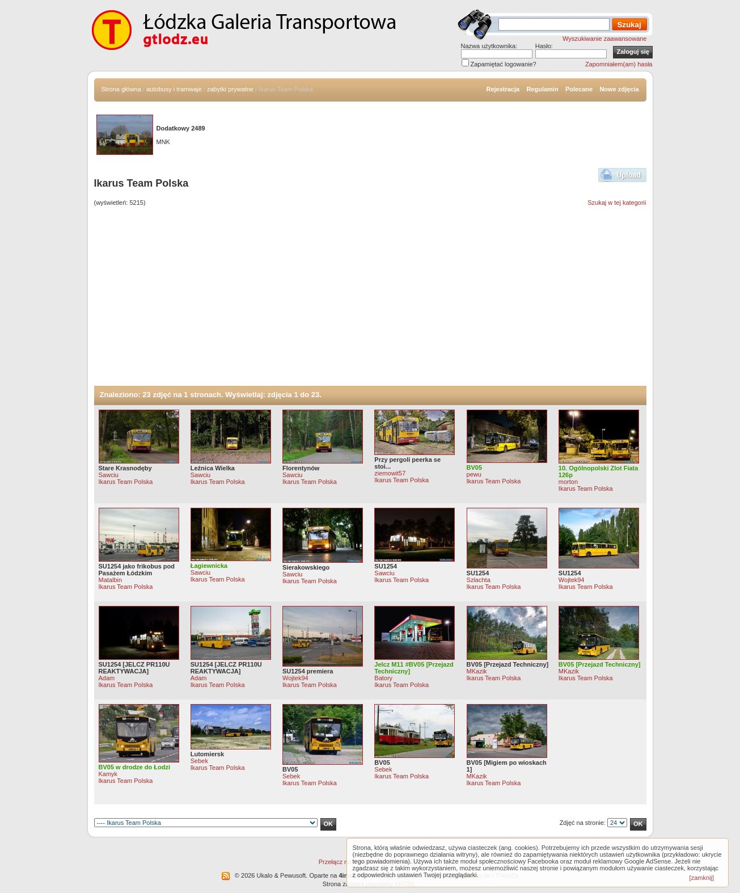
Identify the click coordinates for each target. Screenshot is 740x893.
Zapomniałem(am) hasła (619, 64)
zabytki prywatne (230, 89)
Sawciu (109, 474)
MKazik (477, 671)
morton (568, 481)
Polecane (579, 89)
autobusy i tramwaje (174, 89)
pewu (474, 474)
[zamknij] (702, 877)
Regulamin (542, 89)
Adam (107, 678)
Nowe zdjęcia (618, 89)
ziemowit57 (389, 473)
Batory (383, 678)
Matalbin (110, 579)
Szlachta (478, 579)
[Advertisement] (370, 300)
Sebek (199, 760)
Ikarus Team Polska (126, 481)
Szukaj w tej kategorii (616, 202)
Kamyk (108, 773)
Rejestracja (502, 89)
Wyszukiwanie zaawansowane (604, 38)
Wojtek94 (572, 579)
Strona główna (121, 89)
